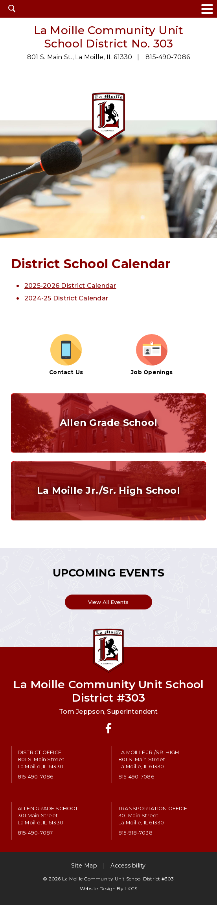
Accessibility (127, 873)
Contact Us (66, 354)
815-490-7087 (35, 841)
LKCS (131, 897)
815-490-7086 (167, 57)
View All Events (108, 609)
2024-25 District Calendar (66, 298)
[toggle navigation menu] (207, 9)
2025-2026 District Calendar (70, 285)
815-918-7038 (135, 841)
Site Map (84, 873)
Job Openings (152, 354)
